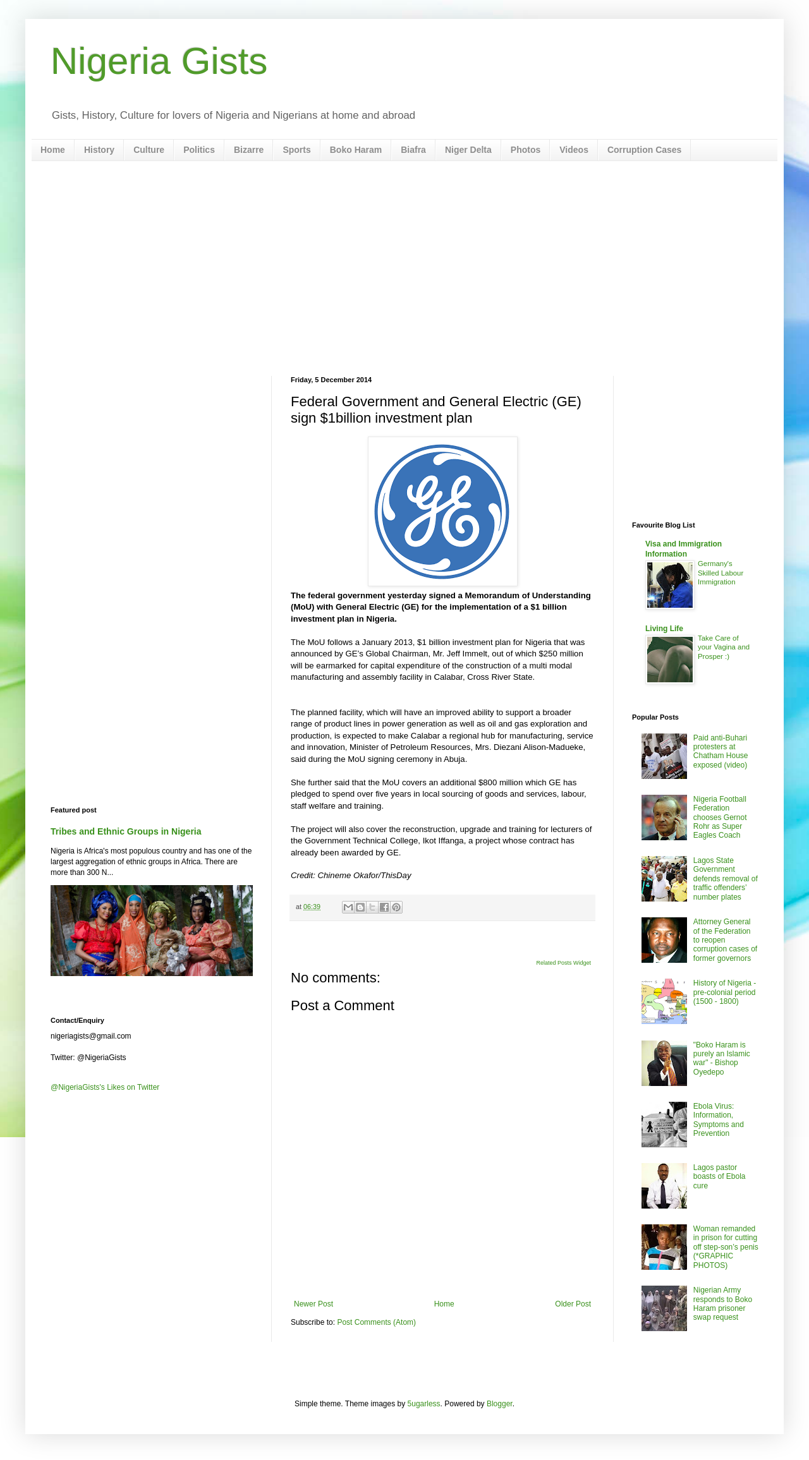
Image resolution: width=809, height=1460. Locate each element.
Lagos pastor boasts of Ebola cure (719, 1176)
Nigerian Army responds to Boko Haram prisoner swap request (722, 1304)
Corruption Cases (644, 150)
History (99, 150)
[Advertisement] (404, 268)
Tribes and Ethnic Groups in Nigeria (126, 831)
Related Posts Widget (563, 963)
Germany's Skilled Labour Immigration (720, 573)
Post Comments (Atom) (376, 1322)
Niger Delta (468, 150)
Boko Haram (356, 150)
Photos (525, 150)
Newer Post (313, 1304)
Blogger (500, 1403)
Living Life (664, 628)
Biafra (413, 150)
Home (52, 150)
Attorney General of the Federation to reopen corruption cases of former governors (725, 940)
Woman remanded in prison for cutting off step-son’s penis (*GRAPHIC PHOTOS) (725, 1247)
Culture (148, 150)
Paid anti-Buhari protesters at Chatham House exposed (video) (720, 751)
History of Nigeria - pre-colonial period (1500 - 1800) (724, 992)
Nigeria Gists (159, 61)
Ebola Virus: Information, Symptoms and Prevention (718, 1120)
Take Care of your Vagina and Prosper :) (724, 647)
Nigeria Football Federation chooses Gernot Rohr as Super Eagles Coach (720, 817)
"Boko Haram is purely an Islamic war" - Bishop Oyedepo (721, 1059)
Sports (296, 150)
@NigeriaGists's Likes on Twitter (105, 1087)
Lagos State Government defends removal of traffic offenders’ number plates (725, 879)
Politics (199, 150)
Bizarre (249, 150)
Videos (573, 150)
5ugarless (424, 1403)
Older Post (573, 1304)
